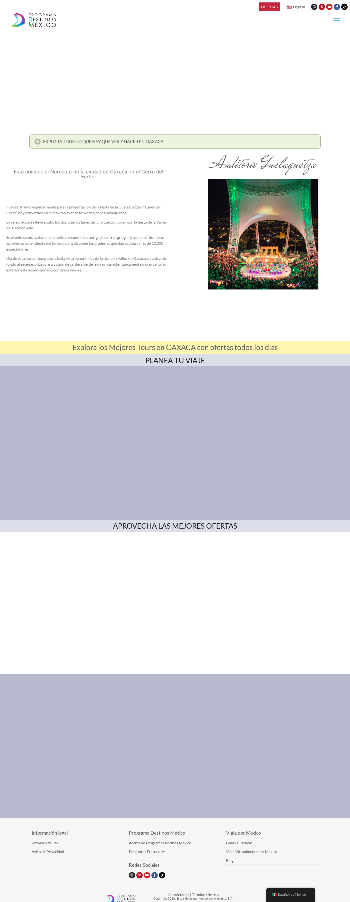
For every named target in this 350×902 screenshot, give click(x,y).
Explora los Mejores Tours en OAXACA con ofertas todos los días (175, 347)
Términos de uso (205, 894)
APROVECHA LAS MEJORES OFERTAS (175, 525)
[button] (175, 143)
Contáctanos (178, 894)
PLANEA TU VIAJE (175, 360)
